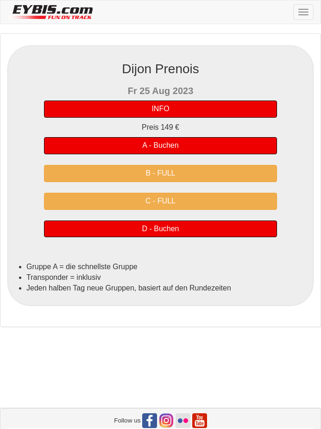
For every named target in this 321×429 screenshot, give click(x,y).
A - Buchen (160, 145)
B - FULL (160, 173)
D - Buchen (160, 229)
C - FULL (160, 201)
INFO (160, 109)
